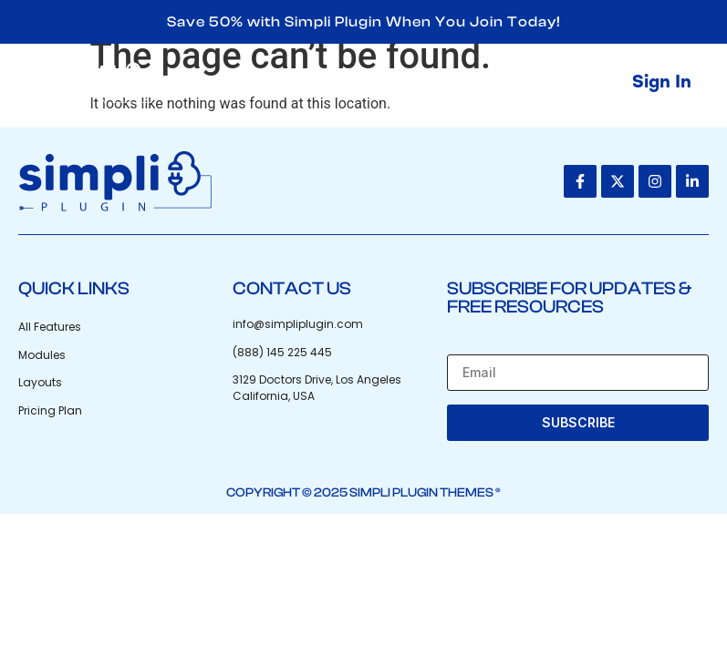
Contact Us (539, 82)
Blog (440, 82)
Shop (366, 82)
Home (286, 82)
